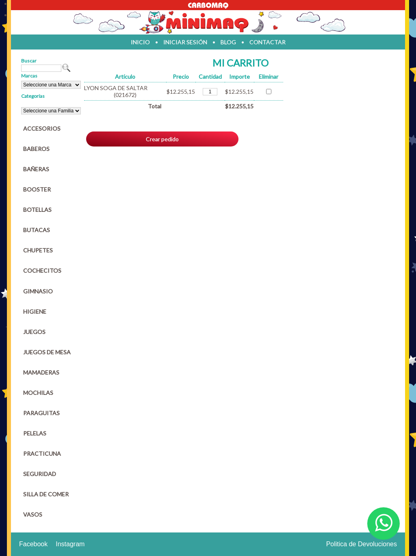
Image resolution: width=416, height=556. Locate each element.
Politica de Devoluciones (361, 544)
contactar (267, 42)
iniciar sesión (185, 42)
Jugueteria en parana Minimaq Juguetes (208, 22)
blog (228, 42)
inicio (140, 42)
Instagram (70, 544)
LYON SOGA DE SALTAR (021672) (115, 91)
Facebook (33, 544)
